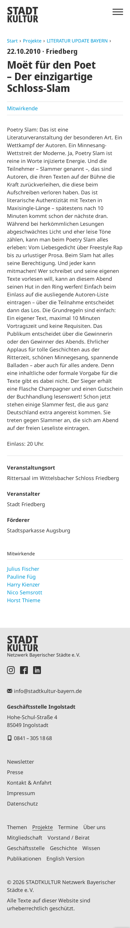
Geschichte (63, 848)
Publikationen (24, 858)
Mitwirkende (22, 108)
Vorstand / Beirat (69, 837)
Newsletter (20, 761)
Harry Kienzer (23, 584)
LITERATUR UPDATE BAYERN (77, 41)
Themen (17, 827)
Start (12, 41)
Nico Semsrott (24, 592)
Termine (68, 827)
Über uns (94, 827)
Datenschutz (22, 803)
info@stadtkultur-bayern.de (48, 690)
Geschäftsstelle (26, 848)
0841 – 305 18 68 (33, 738)
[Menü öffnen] (118, 12)
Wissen (91, 848)
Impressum (21, 793)
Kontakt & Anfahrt (29, 782)
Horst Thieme (23, 600)
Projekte (32, 41)
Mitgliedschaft (24, 837)
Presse (15, 772)
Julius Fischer (23, 568)
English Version (65, 858)
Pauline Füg (21, 576)
